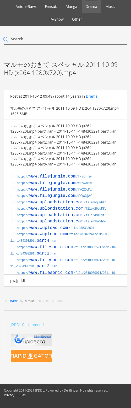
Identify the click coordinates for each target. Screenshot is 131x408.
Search (17, 38)
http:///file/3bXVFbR (61, 221)
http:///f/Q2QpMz (54, 190)
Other (77, 19)
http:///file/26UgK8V (61, 209)
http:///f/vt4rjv (54, 177)
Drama (91, 6)
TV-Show (56, 19)
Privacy (9, 395)
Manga (71, 6)
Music (110, 6)
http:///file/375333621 (55, 228)
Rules (21, 395)
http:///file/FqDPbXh (61, 202)
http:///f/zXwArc (54, 183)
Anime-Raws (25, 6)
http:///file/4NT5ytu (61, 215)
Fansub (51, 6)
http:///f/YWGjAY (54, 196)
